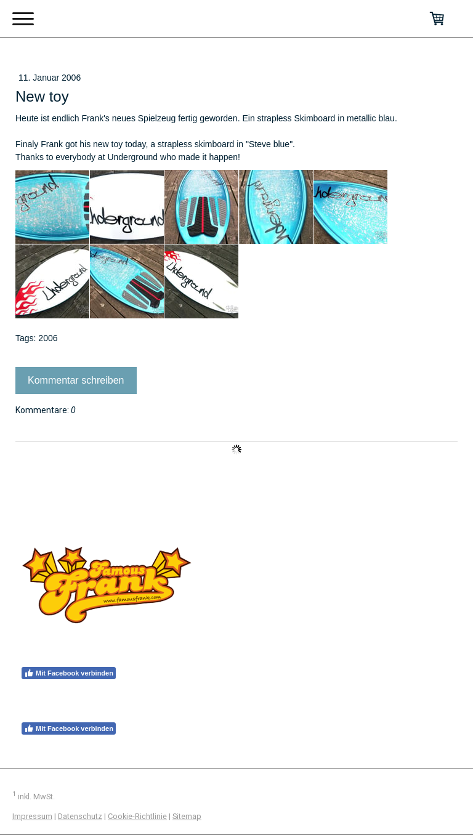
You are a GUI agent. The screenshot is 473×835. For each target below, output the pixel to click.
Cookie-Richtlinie (137, 816)
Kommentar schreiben (76, 380)
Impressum (32, 816)
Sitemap (186, 816)
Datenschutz (80, 816)
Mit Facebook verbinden (68, 673)
